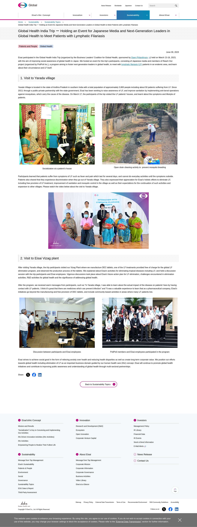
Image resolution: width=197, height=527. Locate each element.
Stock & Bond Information (144, 442)
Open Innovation (82, 434)
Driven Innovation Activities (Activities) (36, 437)
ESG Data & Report (25, 488)
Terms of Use (120, 502)
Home (20, 22)
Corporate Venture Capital (86, 438)
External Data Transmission (104, 502)
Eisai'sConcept (31, 420)
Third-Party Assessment (27, 492)
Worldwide (118, 6)
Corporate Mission (83, 464)
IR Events (137, 438)
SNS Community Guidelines (159, 502)
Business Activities (83, 476)
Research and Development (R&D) (89, 426)
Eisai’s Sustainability (26, 464)
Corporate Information (84, 468)
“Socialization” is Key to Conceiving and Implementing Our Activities (39, 431)
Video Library (81, 480)
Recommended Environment (137, 502)
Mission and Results (26, 426)
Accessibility (175, 502)
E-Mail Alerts (140, 446)
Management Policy (141, 426)
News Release (106, 6)
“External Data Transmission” (128, 522)
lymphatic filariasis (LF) (131, 64)
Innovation (85, 420)
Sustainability (34, 22)
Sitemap (78, 502)
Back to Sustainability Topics (98, 384)
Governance (23, 480)
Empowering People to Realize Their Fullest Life (37, 445)
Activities (23, 441)
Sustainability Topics (53, 22)
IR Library (137, 430)
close (179, 520)
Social (20, 476)
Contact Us (139, 6)
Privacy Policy (88, 502)
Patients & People (25, 468)
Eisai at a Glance (82, 484)
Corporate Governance (85, 472)
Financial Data (139, 434)
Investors (141, 420)
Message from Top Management (30, 460)
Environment (23, 472)
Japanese (128, 6)
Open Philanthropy (140, 57)
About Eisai (85, 454)
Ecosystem (80, 430)
